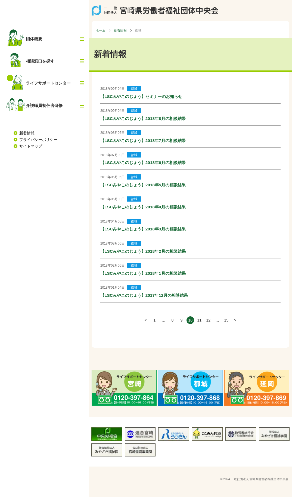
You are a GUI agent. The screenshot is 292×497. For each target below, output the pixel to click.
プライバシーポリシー (38, 137)
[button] (82, 38)
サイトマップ (30, 143)
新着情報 (27, 130)
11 (199, 320)
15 (226, 320)
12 (208, 320)
